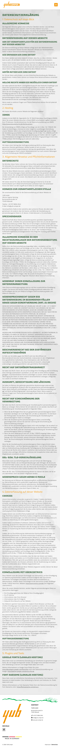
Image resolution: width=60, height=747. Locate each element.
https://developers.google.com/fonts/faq (15, 669)
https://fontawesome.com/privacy (27, 687)
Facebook (3, 729)
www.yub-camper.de (38, 720)
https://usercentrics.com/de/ (35, 583)
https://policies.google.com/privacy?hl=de (21, 671)
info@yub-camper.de (38, 718)
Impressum (48, 744)
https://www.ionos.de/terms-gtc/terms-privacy (17, 124)
